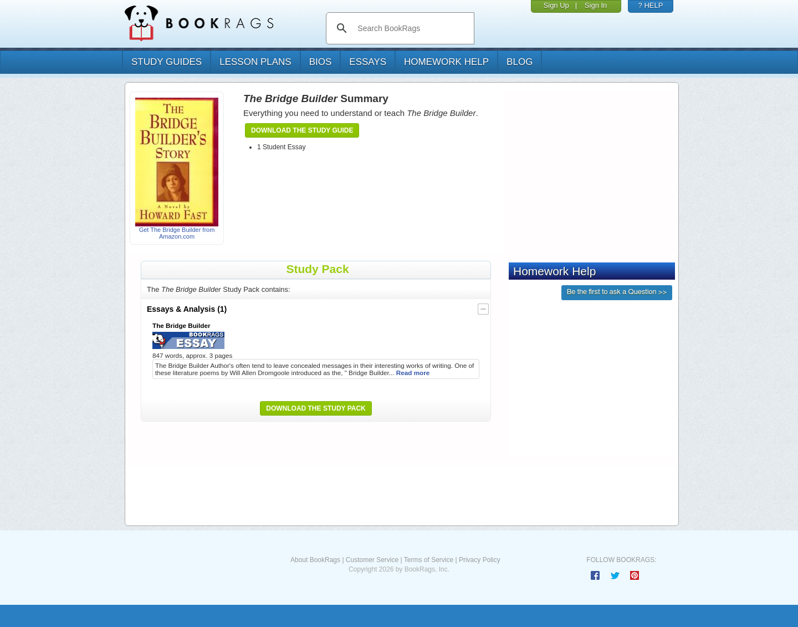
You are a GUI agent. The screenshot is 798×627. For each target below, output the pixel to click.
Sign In (596, 5)
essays (367, 62)
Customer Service (372, 560)
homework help (446, 62)
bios (320, 62)
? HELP (650, 5)
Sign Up (556, 5)
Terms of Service (428, 560)
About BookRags (315, 560)
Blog (520, 62)
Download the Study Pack (316, 408)
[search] (411, 28)
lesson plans (255, 62)
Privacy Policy (479, 560)
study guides (166, 62)
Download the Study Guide (302, 130)
